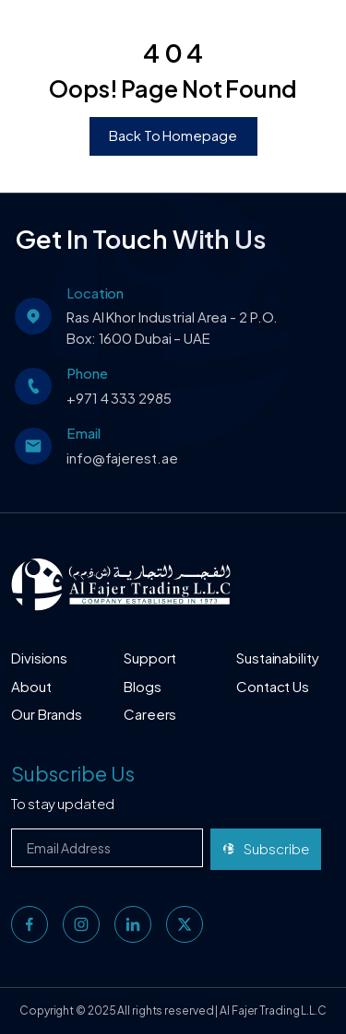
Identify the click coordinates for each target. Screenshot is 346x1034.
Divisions (39, 657)
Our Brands (46, 714)
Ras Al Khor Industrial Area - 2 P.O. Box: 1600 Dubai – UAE (172, 327)
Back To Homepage (172, 135)
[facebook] (29, 924)
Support (150, 657)
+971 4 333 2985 (119, 397)
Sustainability (277, 657)
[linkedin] (132, 924)
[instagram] (81, 924)
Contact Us (272, 686)
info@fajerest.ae (121, 457)
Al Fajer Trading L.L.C (273, 1010)
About (31, 686)
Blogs (142, 686)
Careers (150, 714)
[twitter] (184, 924)
